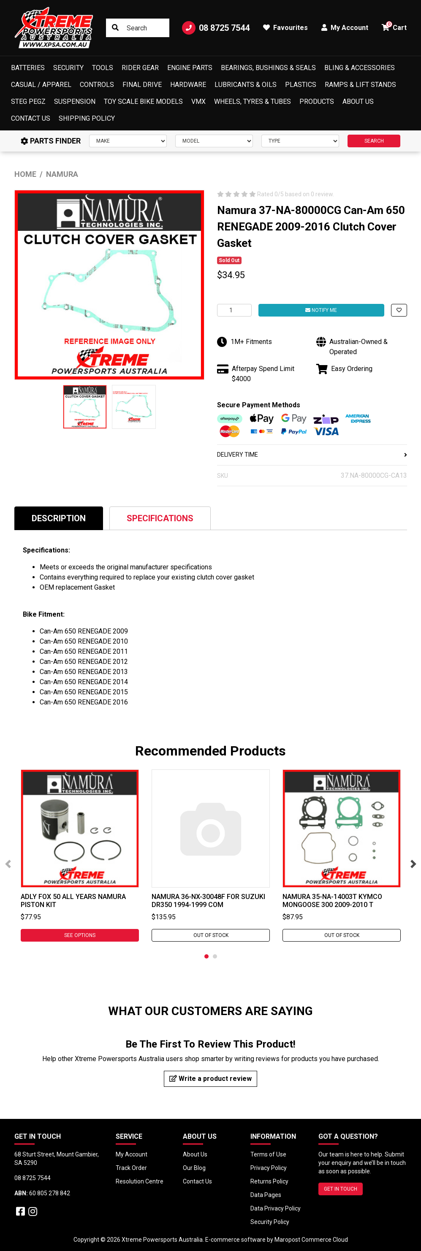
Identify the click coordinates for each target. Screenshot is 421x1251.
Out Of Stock (210, 935)
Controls (97, 85)
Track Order (131, 1167)
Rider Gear (140, 68)
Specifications (160, 518)
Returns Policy (269, 1181)
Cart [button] (394, 26)
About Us (358, 101)
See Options (79, 935)
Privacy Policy (268, 1167)
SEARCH (374, 141)
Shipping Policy (87, 118)
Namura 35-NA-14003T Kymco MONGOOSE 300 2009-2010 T (332, 901)
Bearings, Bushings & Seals (268, 68)
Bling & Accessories (359, 68)
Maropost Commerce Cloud (311, 1239)
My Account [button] (344, 28)
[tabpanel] (79, 855)
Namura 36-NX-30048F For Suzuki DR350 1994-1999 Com (208, 901)
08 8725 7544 (216, 28)
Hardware (188, 85)
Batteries (28, 68)
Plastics (300, 85)
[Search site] (115, 28)
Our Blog (194, 1167)
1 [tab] (206, 956)
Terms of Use (268, 1154)
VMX (198, 101)
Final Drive (142, 85)
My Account (131, 1154)
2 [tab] (215, 956)
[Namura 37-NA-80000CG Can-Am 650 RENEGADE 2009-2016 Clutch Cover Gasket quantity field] (234, 310)
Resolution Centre (139, 1181)
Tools (102, 68)
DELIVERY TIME (312, 454)
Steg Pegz (28, 101)
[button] (399, 310)
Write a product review (210, 1079)
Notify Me (321, 310)
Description (59, 518)
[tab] (58, 518)
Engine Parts (189, 68)
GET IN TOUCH (340, 1189)
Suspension (74, 101)
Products (316, 101)
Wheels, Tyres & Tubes (252, 101)
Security (68, 68)
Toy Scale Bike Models (143, 101)
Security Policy (269, 1222)
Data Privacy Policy (275, 1208)
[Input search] (137, 28)
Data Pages (265, 1194)
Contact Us (30, 118)
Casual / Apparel (41, 85)
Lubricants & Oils (246, 85)
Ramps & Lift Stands (360, 85)
